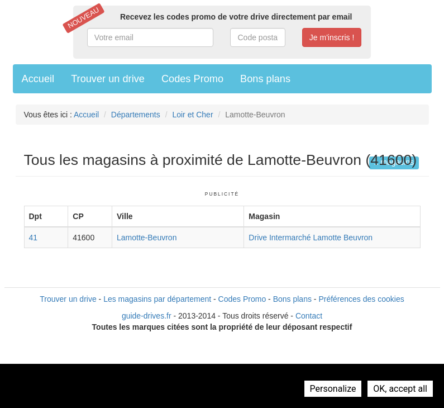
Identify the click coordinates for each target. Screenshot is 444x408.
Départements (135, 114)
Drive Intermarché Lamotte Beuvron (311, 237)
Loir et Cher (192, 114)
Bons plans (265, 78)
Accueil (38, 78)
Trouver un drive (108, 78)
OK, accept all (400, 388)
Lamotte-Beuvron (146, 237)
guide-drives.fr (146, 315)
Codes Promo (192, 78)
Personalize (333, 388)
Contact (308, 315)
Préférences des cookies (361, 299)
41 (33, 237)
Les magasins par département (157, 299)
